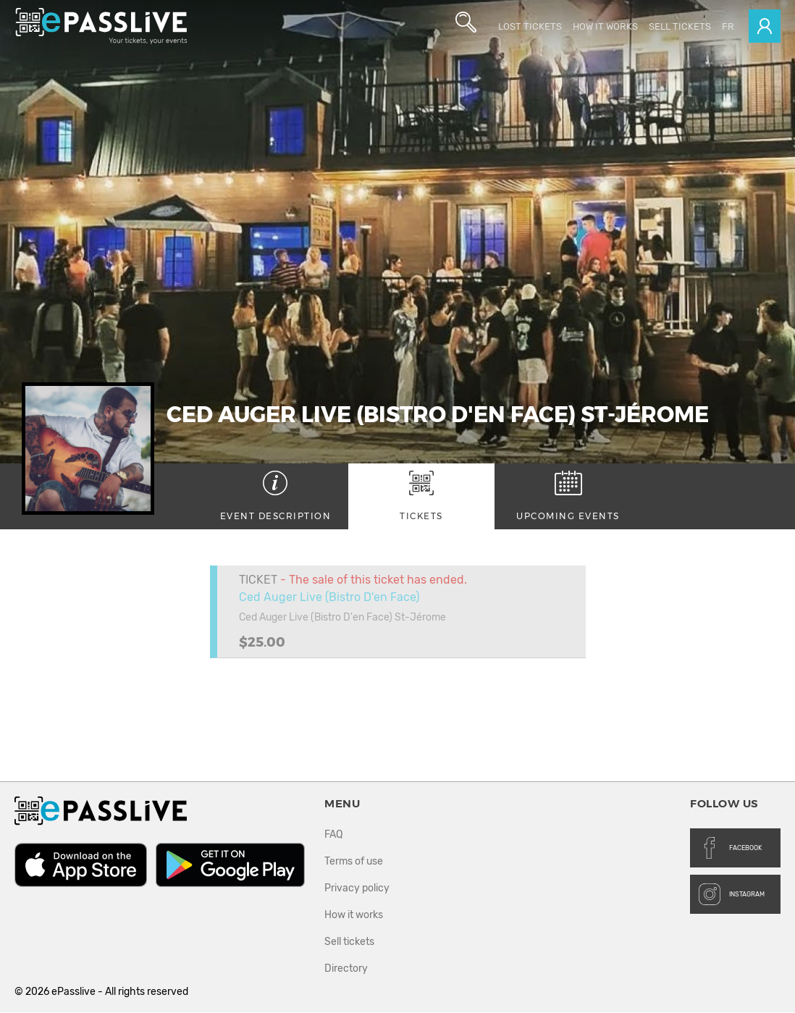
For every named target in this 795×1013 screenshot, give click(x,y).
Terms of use (353, 862)
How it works (605, 26)
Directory (346, 969)
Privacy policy (357, 889)
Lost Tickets (530, 26)
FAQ (333, 835)
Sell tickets (680, 26)
